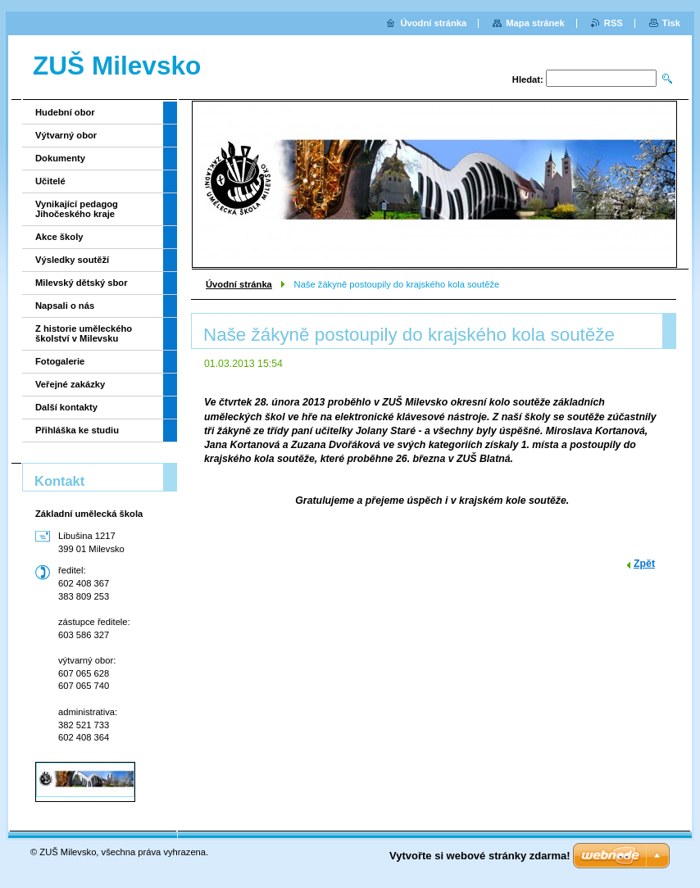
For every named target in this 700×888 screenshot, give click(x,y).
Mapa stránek (535, 23)
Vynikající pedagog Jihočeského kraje (76, 209)
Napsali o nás (64, 305)
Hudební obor (65, 112)
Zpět (644, 563)
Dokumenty (60, 158)
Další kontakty (66, 407)
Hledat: (527, 79)
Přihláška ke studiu (77, 430)
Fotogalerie (59, 361)
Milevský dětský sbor (81, 283)
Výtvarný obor (66, 135)
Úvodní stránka (239, 284)
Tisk (671, 23)
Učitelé (50, 181)
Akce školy (59, 237)
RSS (613, 23)
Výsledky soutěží (72, 260)
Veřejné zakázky (70, 384)
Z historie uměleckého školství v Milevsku (83, 333)
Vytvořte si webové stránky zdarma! (479, 855)
